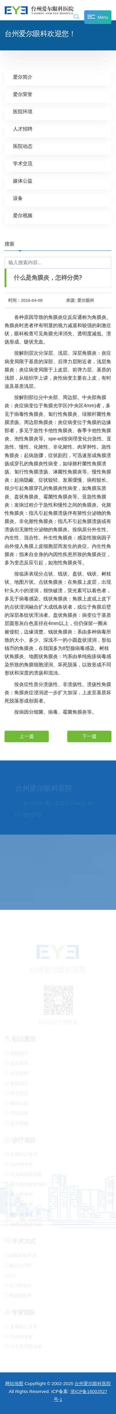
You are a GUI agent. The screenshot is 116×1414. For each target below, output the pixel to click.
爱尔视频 (22, 215)
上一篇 (26, 736)
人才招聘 (22, 128)
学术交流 (22, 163)
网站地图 (14, 1383)
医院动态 (22, 146)
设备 (18, 197)
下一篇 (89, 736)
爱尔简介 (22, 76)
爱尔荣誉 (22, 94)
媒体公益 (22, 180)
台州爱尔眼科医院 (93, 1383)
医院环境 (22, 111)
